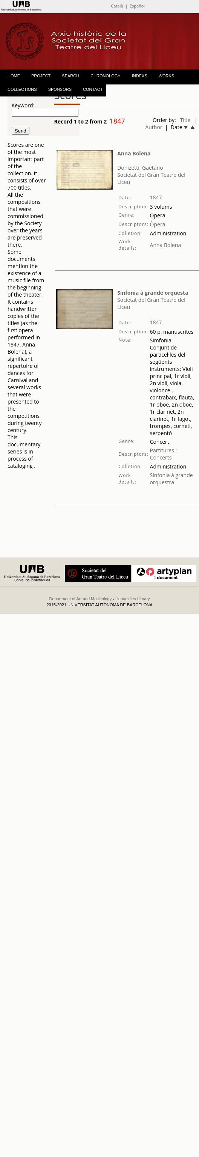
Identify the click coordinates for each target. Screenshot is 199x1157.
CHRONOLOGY (105, 76)
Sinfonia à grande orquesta (152, 292)
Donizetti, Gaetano (140, 167)
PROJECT (41, 76)
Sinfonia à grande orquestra (171, 479)
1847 (156, 197)
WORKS (167, 76)
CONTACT (93, 89)
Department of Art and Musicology (80, 599)
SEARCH (70, 76)
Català (117, 6)
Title (185, 120)
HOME (14, 76)
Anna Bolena (133, 153)
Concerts (161, 457)
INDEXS (139, 76)
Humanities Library (132, 599)
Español (137, 6)
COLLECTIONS (22, 89)
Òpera (157, 224)
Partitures (162, 450)
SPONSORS (60, 89)
